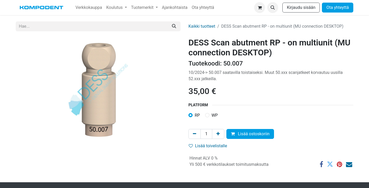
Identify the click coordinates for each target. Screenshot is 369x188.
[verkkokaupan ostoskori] (259, 7)
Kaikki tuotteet (201, 26)
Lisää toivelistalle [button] (208, 145)
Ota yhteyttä (337, 7)
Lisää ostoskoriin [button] (250, 133)
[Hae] (174, 26)
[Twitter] (330, 164)
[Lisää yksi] (218, 134)
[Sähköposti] (349, 164)
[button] (272, 7)
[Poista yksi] (194, 134)
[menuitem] (89, 7)
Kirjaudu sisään (301, 7)
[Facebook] (321, 164)
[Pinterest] (339, 164)
